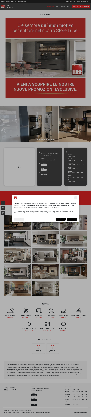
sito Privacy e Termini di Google (50, 207)
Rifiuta (60, 219)
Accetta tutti (72, 219)
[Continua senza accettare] (75, 197)
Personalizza (19, 219)
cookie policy (30, 207)
